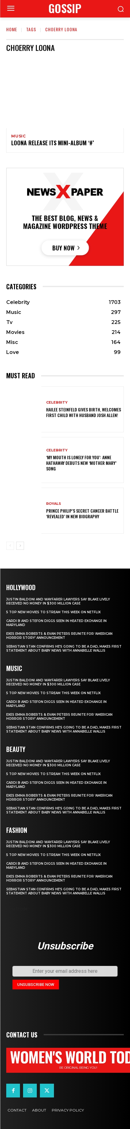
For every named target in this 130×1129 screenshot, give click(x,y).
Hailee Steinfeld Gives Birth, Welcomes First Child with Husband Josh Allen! (83, 412)
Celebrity (57, 402)
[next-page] (20, 546)
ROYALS (53, 503)
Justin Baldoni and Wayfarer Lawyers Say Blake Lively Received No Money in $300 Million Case (58, 601)
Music (18, 136)
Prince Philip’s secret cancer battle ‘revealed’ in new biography (82, 513)
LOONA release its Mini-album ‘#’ (52, 143)
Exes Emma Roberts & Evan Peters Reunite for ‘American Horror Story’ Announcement (59, 636)
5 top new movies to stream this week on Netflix (53, 612)
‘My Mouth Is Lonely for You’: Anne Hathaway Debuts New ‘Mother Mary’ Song (81, 463)
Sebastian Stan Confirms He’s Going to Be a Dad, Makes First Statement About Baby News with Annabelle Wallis (64, 648)
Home (11, 29)
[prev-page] (10, 546)
